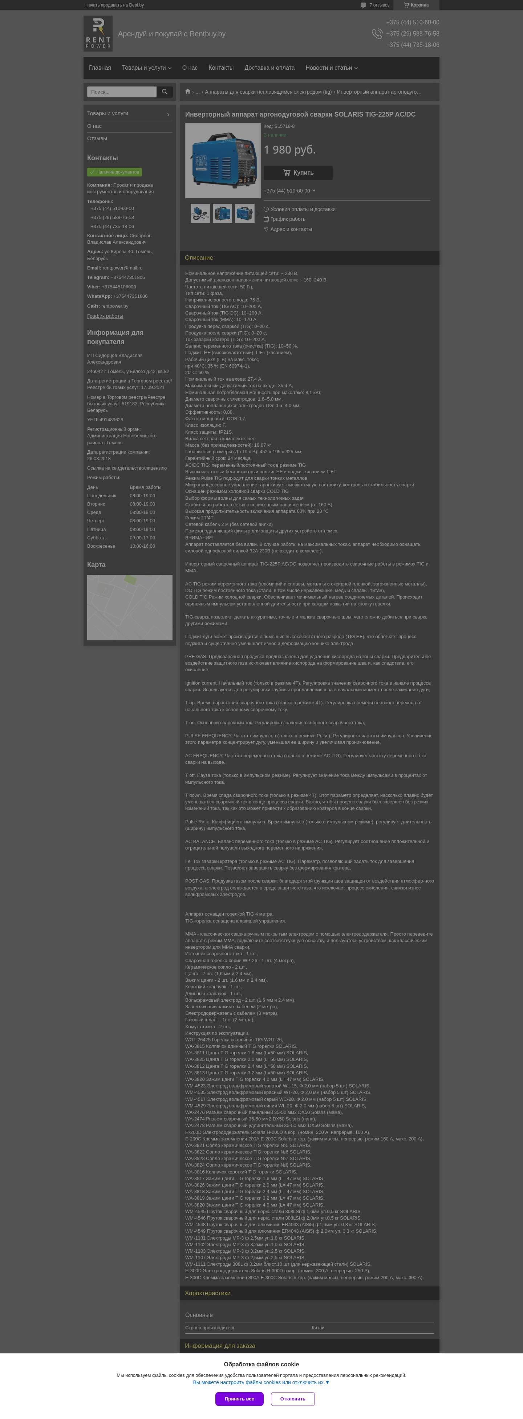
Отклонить (292, 1399)
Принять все (239, 1399)
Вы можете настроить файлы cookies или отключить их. (259, 1382)
